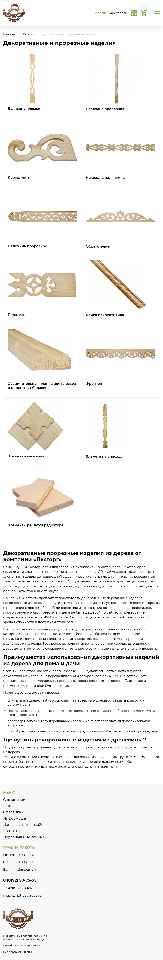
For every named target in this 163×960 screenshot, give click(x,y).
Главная (9, 34)
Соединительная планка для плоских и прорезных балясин (42, 386)
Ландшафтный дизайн (23, 825)
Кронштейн (18, 177)
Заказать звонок (17, 888)
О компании (14, 800)
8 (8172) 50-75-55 (19, 880)
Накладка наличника (105, 178)
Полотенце (18, 315)
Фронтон (94, 384)
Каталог (28, 34)
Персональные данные (24, 837)
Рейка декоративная (105, 315)
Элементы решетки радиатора (36, 525)
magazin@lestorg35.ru (22, 895)
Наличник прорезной (27, 246)
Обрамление (98, 246)
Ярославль (118, 13)
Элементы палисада (104, 456)
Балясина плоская (24, 109)
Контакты (11, 831)
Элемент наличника (26, 456)
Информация (15, 818)
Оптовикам (13, 812)
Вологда (100, 13)
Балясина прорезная (105, 109)
